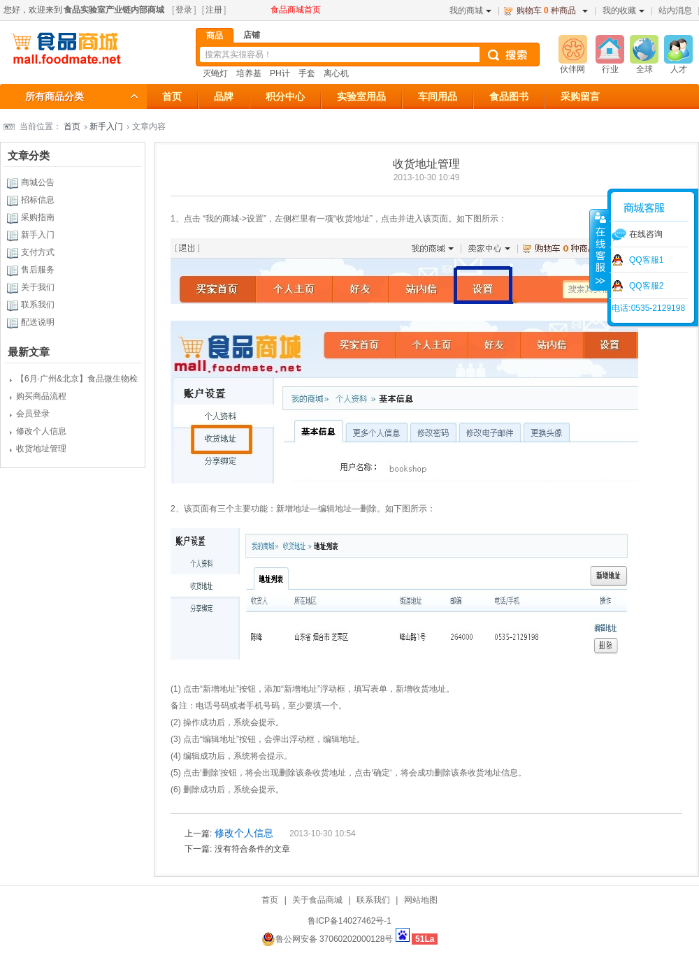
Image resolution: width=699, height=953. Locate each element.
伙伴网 (572, 69)
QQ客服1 (646, 260)
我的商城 (470, 10)
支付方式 (38, 252)
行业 (610, 69)
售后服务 (38, 270)
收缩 (599, 249)
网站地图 (421, 900)
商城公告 (38, 182)
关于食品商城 (317, 900)
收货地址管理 (41, 448)
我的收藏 (623, 10)
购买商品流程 (41, 396)
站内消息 (675, 10)
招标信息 (38, 200)
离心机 (336, 73)
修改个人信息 (41, 431)
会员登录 (33, 414)
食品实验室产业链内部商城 (114, 10)
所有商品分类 (54, 96)
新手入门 (106, 126)
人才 (678, 69)
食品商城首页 (296, 10)
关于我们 (38, 287)
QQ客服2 (646, 286)
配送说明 (38, 322)
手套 (306, 73)
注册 (214, 10)
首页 (72, 126)
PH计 (280, 73)
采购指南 (38, 217)
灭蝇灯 (215, 73)
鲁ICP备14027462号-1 (349, 921)
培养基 (248, 73)
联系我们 (38, 305)
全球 (644, 69)
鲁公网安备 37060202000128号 (327, 939)
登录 (183, 10)
